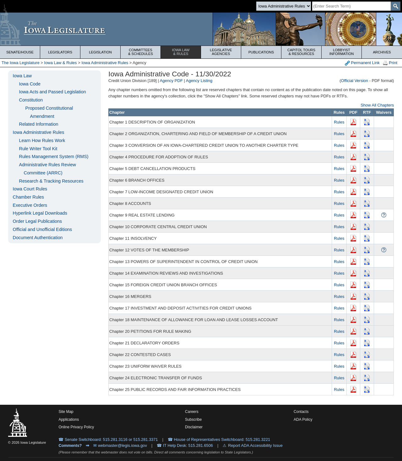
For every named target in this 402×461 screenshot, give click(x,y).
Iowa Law (181, 52)
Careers (191, 411)
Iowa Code (30, 83)
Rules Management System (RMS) (54, 156)
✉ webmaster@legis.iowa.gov (120, 445)
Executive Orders (30, 205)
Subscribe (193, 419)
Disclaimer (194, 427)
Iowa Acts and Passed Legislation (52, 91)
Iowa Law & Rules (60, 62)
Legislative (221, 52)
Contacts (301, 411)
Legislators (60, 52)
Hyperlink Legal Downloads (40, 213)
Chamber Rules (28, 197)
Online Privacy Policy (76, 427)
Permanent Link (362, 63)
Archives (382, 52)
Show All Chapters (377, 105)
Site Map (65, 411)
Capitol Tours (301, 52)
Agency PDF (171, 80)
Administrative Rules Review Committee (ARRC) (47, 168)
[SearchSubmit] (395, 6)
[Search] (351, 6)
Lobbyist (341, 52)
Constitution (31, 99)
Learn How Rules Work (42, 140)
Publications (261, 52)
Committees (140, 52)
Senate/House (20, 52)
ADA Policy (303, 419)
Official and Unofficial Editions (42, 229)
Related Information (38, 124)
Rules (339, 122)
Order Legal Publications (37, 221)
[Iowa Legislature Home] (201, 29)
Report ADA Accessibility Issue (255, 445)
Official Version (354, 80)
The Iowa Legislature (21, 62)
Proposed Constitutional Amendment (49, 112)
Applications (68, 419)
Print (390, 63)
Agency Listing (199, 80)
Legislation (100, 52)
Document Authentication (38, 237)
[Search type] (283, 6)
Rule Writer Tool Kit (38, 148)
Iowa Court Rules (30, 188)
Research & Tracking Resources (51, 181)
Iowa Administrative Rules (104, 62)
